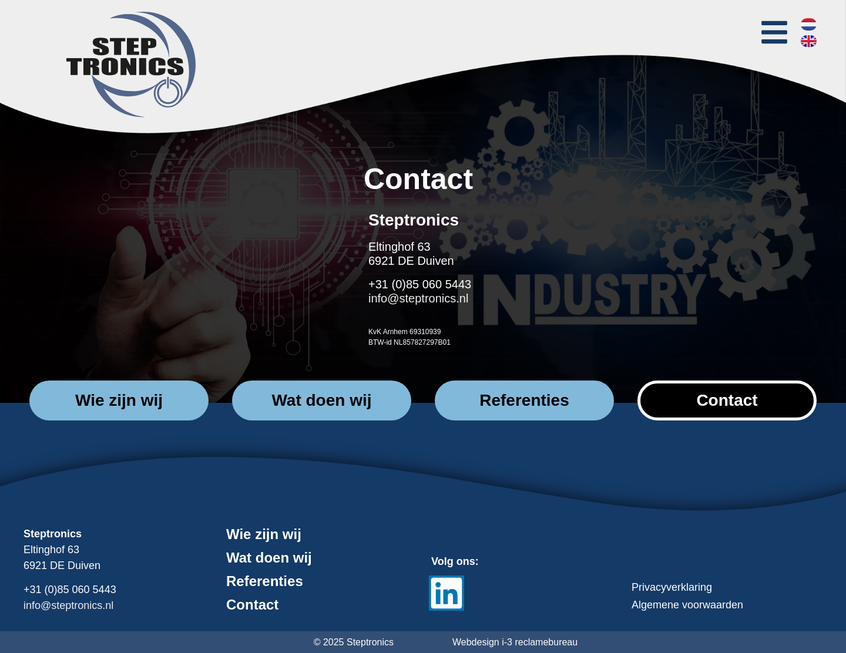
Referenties (264, 581)
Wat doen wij (269, 558)
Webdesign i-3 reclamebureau (515, 642)
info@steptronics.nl (418, 298)
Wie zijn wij (263, 534)
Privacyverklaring (672, 587)
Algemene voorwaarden (687, 605)
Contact (252, 605)
